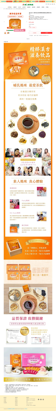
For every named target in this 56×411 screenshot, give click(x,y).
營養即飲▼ (14, 7)
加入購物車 (34, 32)
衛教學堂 (43, 7)
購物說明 (16, 401)
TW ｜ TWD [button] (47, 4)
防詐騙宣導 (5, 402)
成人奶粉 (19, 7)
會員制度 (16, 400)
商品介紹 (28, 38)
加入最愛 (31, 35)
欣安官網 (5, 398)
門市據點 (47, 7)
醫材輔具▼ (38, 7)
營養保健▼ (28, 7)
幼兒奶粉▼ (24, 7)
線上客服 (16, 405)
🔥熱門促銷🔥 (10, 7)
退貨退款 (16, 402)
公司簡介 (5, 400)
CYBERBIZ (25, 408)
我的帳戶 (16, 398)
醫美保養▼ (33, 7)
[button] (26, 21)
